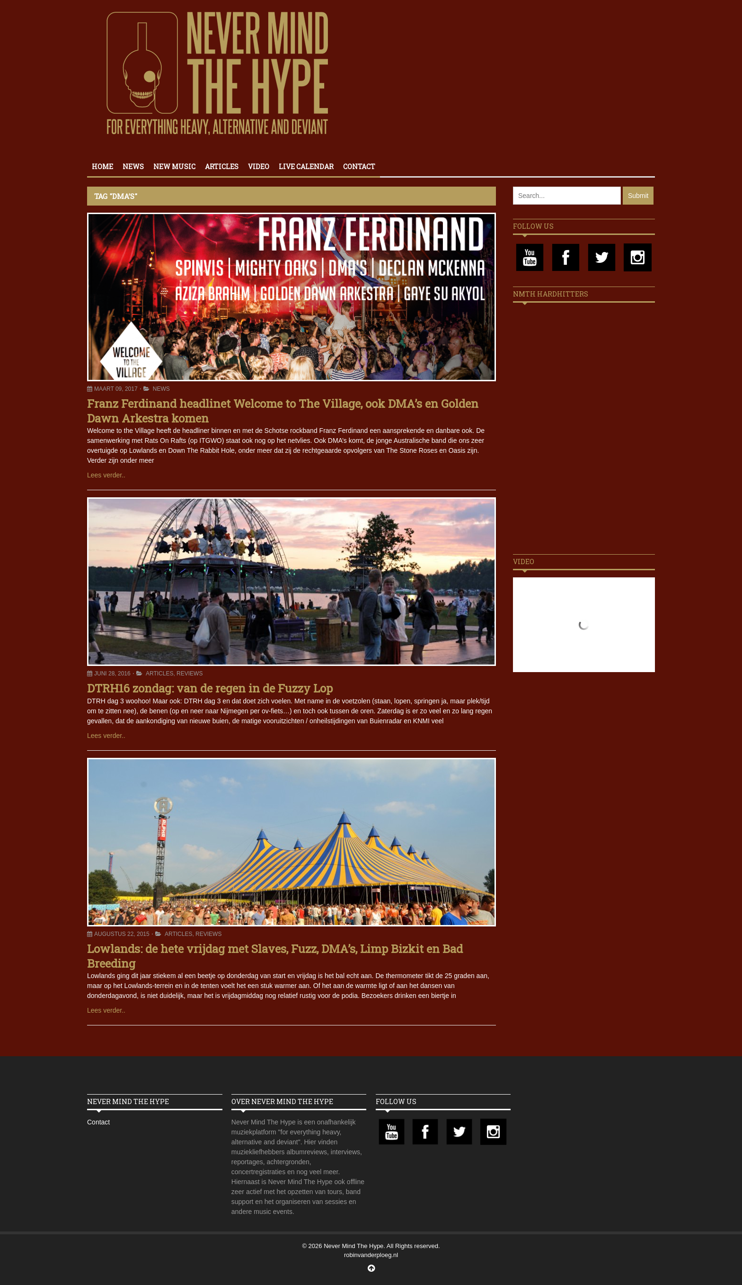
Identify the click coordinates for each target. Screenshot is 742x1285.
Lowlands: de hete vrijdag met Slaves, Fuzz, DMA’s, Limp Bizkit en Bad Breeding (275, 956)
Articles (221, 166)
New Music (174, 166)
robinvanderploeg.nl (371, 1254)
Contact (359, 166)
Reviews (190, 673)
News (133, 166)
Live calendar (306, 166)
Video (258, 166)
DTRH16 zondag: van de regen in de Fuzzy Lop (210, 688)
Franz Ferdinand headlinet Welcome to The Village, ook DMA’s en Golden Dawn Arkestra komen (282, 411)
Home (102, 166)
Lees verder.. (106, 475)
